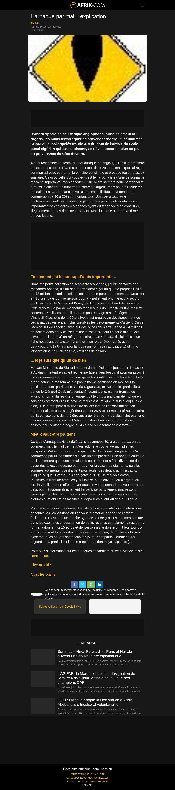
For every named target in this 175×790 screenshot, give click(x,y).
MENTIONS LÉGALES (98, 778)
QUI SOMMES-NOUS (76, 778)
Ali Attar (36, 23)
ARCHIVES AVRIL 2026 (77, 781)
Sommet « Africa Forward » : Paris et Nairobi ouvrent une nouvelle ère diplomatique (95, 653)
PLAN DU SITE (97, 774)
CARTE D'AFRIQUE (79, 774)
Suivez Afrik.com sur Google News (60, 606)
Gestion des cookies (99, 781)
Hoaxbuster (39, 556)
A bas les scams (43, 574)
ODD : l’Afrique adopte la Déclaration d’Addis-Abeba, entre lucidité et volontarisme (96, 702)
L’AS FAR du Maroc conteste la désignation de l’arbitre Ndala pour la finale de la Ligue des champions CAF (96, 678)
